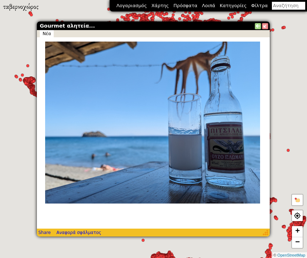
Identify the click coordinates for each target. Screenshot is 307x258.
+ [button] (297, 231)
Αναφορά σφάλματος (78, 232)
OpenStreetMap (291, 255)
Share (44, 232)
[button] (297, 200)
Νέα (47, 33)
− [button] (297, 242)
